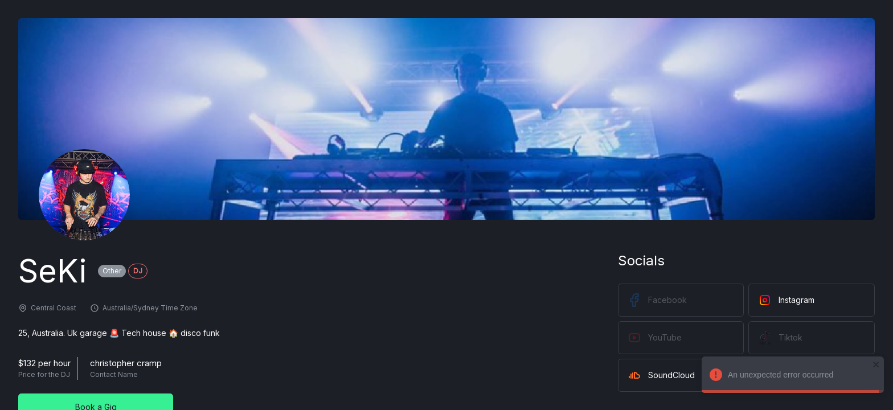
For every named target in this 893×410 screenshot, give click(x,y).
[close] (874, 364)
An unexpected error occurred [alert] (790, 376)
